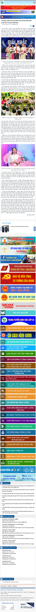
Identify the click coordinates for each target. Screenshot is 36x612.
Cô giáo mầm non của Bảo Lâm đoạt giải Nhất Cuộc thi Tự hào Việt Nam (23, 16)
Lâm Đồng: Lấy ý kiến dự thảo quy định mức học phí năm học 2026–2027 (18, 500)
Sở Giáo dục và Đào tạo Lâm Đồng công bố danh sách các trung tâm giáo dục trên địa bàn (18, 490)
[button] (34, 26)
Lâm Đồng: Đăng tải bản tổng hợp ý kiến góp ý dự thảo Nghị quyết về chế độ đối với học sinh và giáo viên (18, 486)
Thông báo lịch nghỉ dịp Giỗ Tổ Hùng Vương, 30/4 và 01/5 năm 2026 (18, 493)
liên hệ (15, 586)
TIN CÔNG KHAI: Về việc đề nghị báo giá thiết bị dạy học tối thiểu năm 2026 (18, 508)
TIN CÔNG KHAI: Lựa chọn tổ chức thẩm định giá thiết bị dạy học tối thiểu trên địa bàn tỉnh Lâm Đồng (18, 512)
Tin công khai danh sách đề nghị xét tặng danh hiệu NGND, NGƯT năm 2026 (18, 504)
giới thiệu (3, 586)
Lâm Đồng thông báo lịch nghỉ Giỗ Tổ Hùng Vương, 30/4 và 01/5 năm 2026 (18, 496)
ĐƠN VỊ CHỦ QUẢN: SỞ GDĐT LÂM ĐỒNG (12, 590)
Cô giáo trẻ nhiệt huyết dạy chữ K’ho (19, 226)
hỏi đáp (9, 586)
